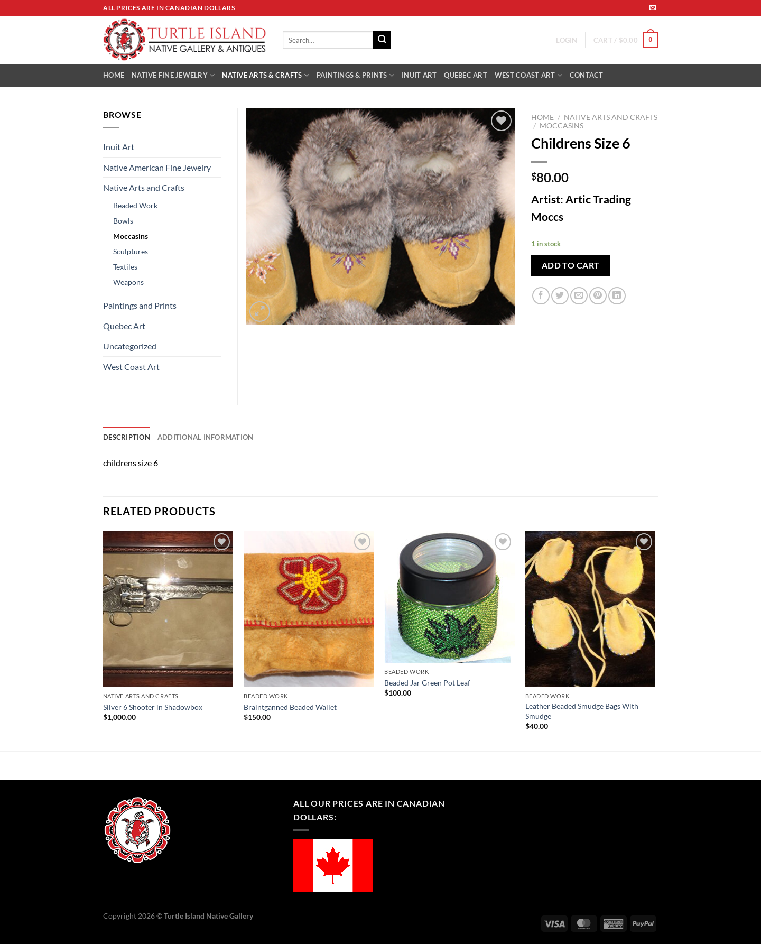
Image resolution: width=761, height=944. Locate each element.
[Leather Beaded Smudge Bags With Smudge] (590, 609)
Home (542, 117)
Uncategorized (129, 346)
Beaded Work (135, 205)
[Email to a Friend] (579, 295)
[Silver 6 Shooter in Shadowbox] (168, 609)
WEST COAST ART (528, 75)
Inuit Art (118, 147)
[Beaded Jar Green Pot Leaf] (449, 597)
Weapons (128, 281)
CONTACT (587, 75)
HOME (113, 75)
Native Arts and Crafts (610, 117)
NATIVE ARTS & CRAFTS (265, 75)
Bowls (123, 220)
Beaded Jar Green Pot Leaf (427, 682)
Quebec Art (124, 326)
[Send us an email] (652, 8)
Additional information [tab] (205, 437)
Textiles (125, 266)
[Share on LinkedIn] (617, 295)
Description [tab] (126, 437)
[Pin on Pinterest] (598, 295)
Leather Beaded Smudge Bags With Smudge (581, 710)
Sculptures (130, 251)
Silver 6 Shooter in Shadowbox (152, 706)
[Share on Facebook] (541, 295)
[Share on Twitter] (560, 295)
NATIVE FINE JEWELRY (173, 75)
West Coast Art (131, 367)
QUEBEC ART (465, 75)
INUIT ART (419, 75)
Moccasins (561, 126)
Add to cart (571, 265)
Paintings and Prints (140, 305)
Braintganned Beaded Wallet (290, 706)
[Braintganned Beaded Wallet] (309, 609)
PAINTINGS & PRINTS (355, 75)
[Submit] (382, 40)
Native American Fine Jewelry (157, 167)
